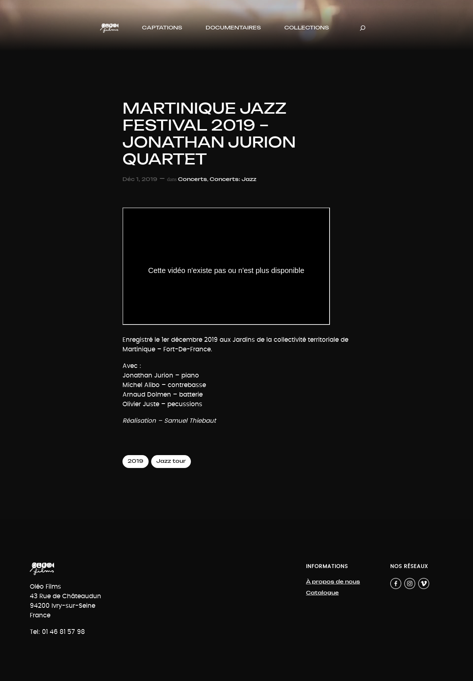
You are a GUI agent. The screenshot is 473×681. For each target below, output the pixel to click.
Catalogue (322, 593)
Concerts (192, 179)
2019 (135, 461)
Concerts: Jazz (233, 179)
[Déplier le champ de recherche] (362, 28)
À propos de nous (333, 582)
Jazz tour (171, 461)
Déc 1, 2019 (139, 179)
